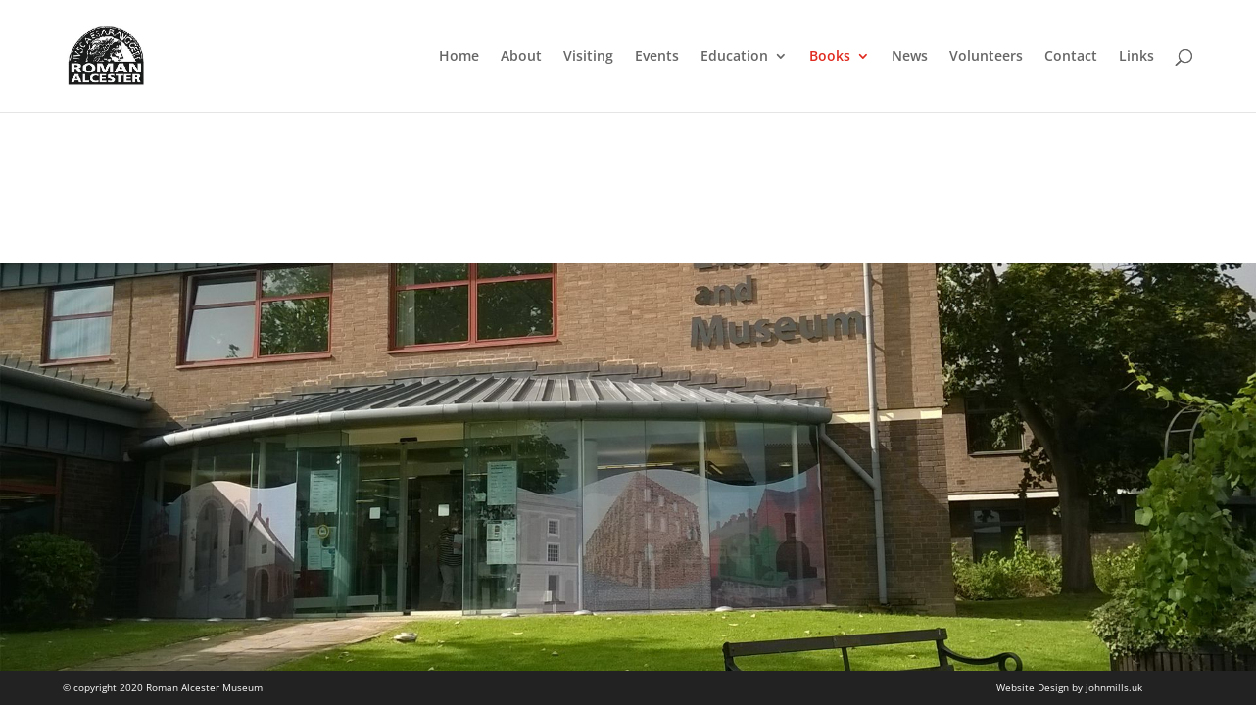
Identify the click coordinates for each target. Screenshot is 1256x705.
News (910, 57)
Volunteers (986, 57)
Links (1136, 57)
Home (459, 57)
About (521, 57)
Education (734, 57)
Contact (1070, 57)
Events (657, 57)
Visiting (588, 57)
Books (829, 57)
